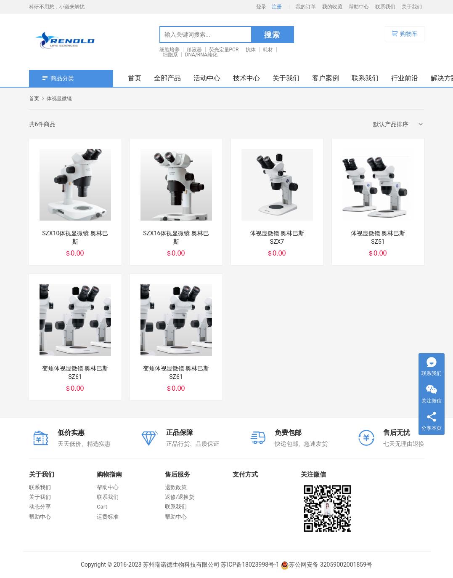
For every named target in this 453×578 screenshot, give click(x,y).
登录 (261, 7)
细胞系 (170, 55)
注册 (277, 7)
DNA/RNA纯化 (201, 55)
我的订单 (306, 7)
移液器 (194, 50)
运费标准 (108, 517)
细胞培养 (169, 50)
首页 (134, 78)
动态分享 (40, 506)
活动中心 (206, 78)
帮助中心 (359, 7)
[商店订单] (398, 124)
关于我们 (412, 7)
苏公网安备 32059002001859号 (326, 564)
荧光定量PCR (224, 50)
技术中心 (246, 78)
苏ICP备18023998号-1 (250, 564)
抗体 (251, 50)
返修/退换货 (179, 497)
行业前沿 (404, 78)
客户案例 (325, 78)
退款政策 (176, 487)
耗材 (268, 50)
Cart (102, 506)
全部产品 (167, 78)
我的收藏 (332, 7)
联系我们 (385, 7)
